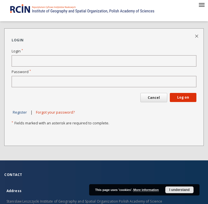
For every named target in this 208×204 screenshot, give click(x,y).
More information (146, 190)
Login (17, 51)
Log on (183, 97)
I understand (179, 190)
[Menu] (201, 4)
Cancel (154, 97)
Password (21, 71)
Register (20, 112)
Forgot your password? (55, 112)
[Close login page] (197, 36)
